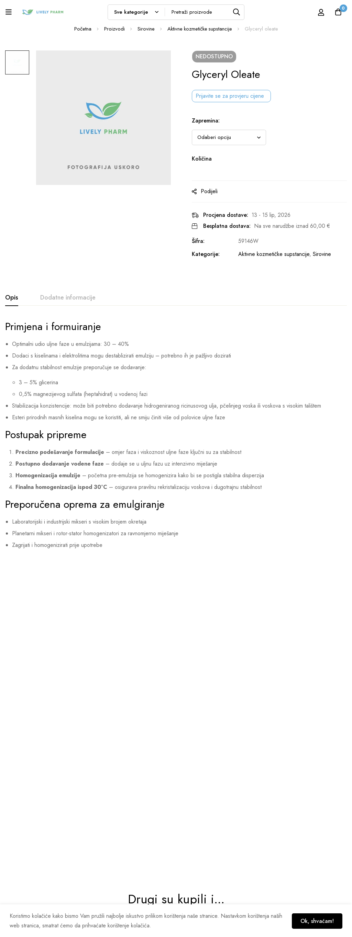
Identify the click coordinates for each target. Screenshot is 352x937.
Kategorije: (209, 254)
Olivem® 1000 (23, 707)
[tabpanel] (176, 437)
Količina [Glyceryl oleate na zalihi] (205, 159)
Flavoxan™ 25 (198, 707)
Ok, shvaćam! (316, 921)
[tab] (11, 297)
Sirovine (145, 29)
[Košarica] (337, 12)
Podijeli (212, 191)
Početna (82, 29)
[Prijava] (320, 12)
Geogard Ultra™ (113, 707)
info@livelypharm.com (27, 862)
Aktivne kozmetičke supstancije (200, 29)
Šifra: (201, 241)
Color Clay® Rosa (292, 707)
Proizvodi (113, 29)
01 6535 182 (18, 849)
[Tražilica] (236, 12)
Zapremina (209, 121)
